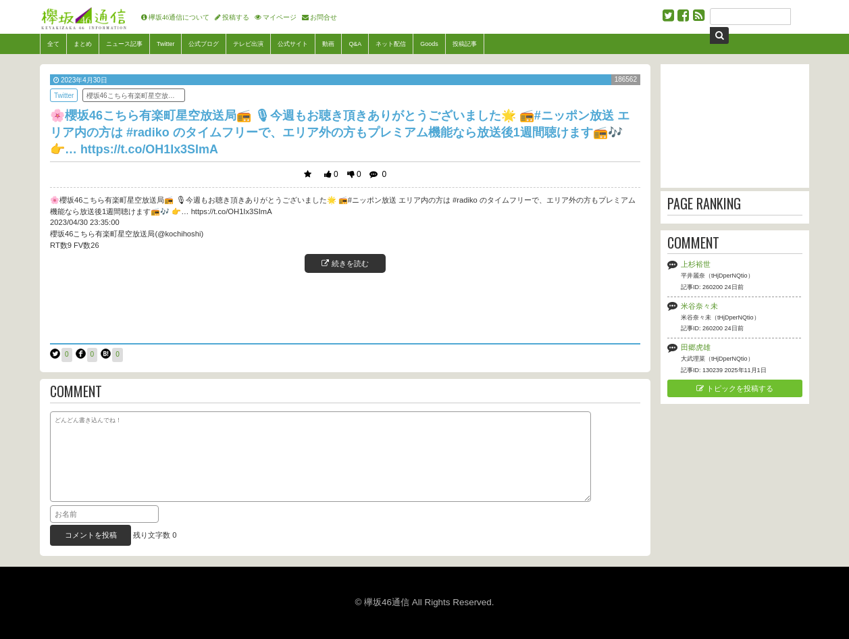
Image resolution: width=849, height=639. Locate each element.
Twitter (165, 44)
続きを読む (344, 263)
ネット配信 (391, 44)
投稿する (235, 17)
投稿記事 (465, 44)
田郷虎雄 (696, 347)
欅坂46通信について (179, 17)
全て (53, 44)
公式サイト (293, 44)
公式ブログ (203, 44)
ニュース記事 (124, 44)
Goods (429, 44)
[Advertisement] (345, 306)
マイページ (280, 17)
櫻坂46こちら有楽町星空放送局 (134, 95)
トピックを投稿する (734, 388)
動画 (328, 44)
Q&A (355, 44)
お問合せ (323, 17)
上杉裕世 (696, 264)
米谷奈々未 (699, 306)
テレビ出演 (248, 44)
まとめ (83, 44)
